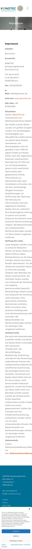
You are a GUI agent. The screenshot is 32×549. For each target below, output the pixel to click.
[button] (29, 509)
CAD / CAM (7, 505)
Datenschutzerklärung (17, 544)
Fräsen (5, 502)
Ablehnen (16, 536)
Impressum (27, 544)
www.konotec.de (22, 98)
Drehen (5, 500)
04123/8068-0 (11, 491)
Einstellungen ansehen (16, 540)
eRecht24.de (18, 114)
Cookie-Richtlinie (4, 545)
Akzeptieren (16, 531)
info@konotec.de (14, 494)
